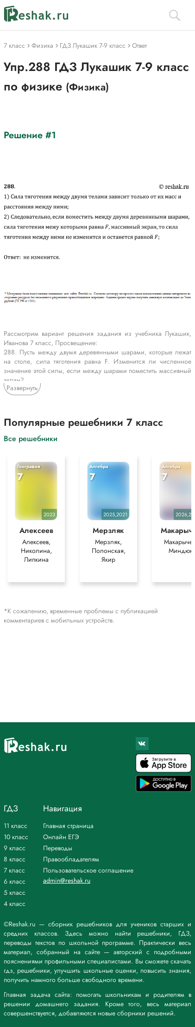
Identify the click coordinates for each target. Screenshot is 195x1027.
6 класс (14, 881)
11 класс (15, 825)
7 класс (14, 870)
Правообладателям (71, 859)
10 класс (16, 836)
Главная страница (68, 825)
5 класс (14, 892)
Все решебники (30, 438)
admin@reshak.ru (66, 880)
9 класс (14, 848)
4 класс (14, 903)
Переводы (57, 848)
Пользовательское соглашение (88, 870)
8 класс (14, 859)
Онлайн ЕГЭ (61, 836)
